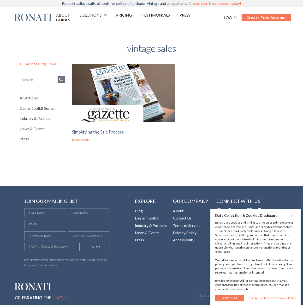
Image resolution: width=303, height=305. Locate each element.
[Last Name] (88, 212)
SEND (96, 247)
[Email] (66, 224)
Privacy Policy (287, 298)
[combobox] (52, 247)
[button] (293, 215)
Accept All (229, 298)
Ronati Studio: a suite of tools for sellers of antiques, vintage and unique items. (151, 3)
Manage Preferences (262, 298)
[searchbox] (52, 247)
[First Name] (45, 212)
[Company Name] (45, 235)
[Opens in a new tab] (230, 17)
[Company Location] (88, 235)
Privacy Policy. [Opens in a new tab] (49, 265)
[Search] (61, 79)
